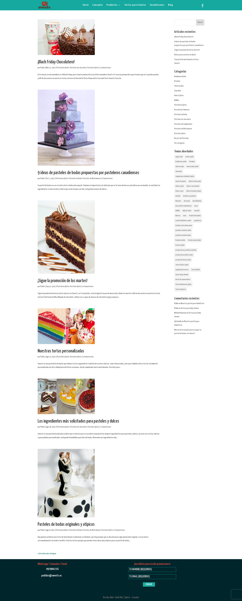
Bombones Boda (180, 77)
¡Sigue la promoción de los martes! (62, 281)
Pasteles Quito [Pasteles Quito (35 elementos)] (180, 240)
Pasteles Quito (93, 68)
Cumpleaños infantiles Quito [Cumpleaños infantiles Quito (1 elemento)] (184, 176)
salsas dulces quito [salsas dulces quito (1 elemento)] (181, 265)
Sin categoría (179, 143)
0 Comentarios (105, 68)
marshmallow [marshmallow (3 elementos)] (197, 201)
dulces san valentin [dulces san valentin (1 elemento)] (193, 186)
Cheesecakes (179, 86)
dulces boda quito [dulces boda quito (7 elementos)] (195, 181)
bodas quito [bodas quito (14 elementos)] (190, 157)
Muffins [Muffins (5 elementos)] (177, 211)
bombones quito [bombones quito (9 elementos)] (181, 161)
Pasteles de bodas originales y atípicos (66, 524)
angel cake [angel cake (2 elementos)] (179, 157)
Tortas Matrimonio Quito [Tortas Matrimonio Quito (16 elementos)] (183, 284)
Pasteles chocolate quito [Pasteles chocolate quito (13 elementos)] (183, 225)
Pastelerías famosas (182, 110)
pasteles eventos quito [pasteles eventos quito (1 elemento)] (183, 230)
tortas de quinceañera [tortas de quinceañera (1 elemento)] (182, 279)
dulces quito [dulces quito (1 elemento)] (179, 186)
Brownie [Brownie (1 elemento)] (192, 161)
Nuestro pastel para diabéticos (192, 304)
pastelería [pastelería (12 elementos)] (197, 220)
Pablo (42, 68)
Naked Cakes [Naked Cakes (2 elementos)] (187, 211)
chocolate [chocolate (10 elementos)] (178, 171)
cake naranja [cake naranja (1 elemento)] (179, 166)
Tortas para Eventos (135, 5)
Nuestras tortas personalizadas (61, 351)
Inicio (86, 5)
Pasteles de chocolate (78, 68)
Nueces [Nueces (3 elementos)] (177, 215)
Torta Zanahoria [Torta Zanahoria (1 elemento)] (180, 289)
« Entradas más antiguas (47, 554)
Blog (170, 5)
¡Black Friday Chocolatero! (56, 62)
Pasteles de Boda (75, 179)
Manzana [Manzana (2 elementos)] (178, 201)
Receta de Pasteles (181, 138)
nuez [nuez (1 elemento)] (184, 215)
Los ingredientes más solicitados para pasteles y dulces (78, 421)
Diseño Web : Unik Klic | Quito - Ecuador (121, 597)
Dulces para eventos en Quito (185, 55)
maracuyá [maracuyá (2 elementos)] (187, 201)
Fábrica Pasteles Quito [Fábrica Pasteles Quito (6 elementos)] (193, 191)
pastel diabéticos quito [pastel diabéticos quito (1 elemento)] (183, 220)
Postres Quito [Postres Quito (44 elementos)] (180, 245)
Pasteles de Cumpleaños (183, 124)
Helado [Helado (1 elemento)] (177, 196)
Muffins (176, 100)
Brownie (177, 81)
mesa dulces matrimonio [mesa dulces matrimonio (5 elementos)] (183, 206)
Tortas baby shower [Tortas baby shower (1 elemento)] (181, 274)
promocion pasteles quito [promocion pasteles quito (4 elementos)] (184, 255)
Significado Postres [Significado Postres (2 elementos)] (182, 270)
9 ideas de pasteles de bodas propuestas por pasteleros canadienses (88, 173)
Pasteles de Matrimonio (91, 179)
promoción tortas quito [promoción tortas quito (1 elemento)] (183, 260)
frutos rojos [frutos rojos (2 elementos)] (179, 191)
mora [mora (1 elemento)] (196, 206)
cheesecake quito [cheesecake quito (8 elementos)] (192, 166)
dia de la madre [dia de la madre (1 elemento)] (180, 181)
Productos (112, 5)
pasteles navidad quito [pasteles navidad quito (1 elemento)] (183, 235)
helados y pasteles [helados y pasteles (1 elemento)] (189, 196)
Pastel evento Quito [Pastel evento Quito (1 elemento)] (194, 240)
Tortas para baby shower (190, 308)
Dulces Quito (179, 96)
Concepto (97, 5)
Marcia (176, 330)
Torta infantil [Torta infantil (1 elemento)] (195, 270)
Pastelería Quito (63, 68)
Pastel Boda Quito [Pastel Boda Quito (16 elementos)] (195, 215)
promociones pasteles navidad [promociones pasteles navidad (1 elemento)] (185, 250)
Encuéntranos (157, 5)
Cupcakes (177, 91)
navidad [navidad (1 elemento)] (196, 211)
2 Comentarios (105, 427)
